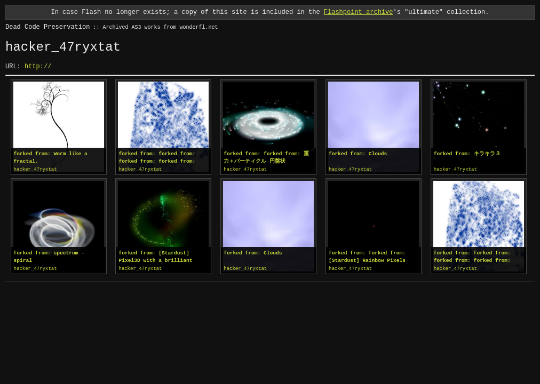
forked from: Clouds (358, 153)
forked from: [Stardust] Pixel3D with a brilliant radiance (155, 256)
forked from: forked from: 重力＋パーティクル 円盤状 (266, 157)
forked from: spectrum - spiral (49, 256)
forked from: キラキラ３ (467, 153)
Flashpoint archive (358, 12)
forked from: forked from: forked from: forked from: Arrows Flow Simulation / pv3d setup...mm (163, 157)
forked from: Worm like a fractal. (51, 157)
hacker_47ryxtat (35, 169)
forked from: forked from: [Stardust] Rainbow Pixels (367, 256)
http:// (38, 66)
